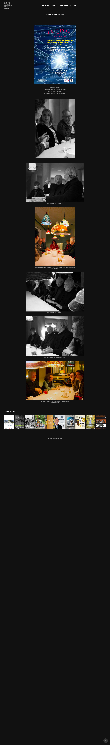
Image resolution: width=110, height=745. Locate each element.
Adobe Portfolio (58, 438)
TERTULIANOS (7, 4)
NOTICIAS (6, 7)
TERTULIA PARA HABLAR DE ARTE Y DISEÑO (58, 5)
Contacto (6, 8)
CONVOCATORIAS (8, 5)
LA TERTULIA (7, 2)
